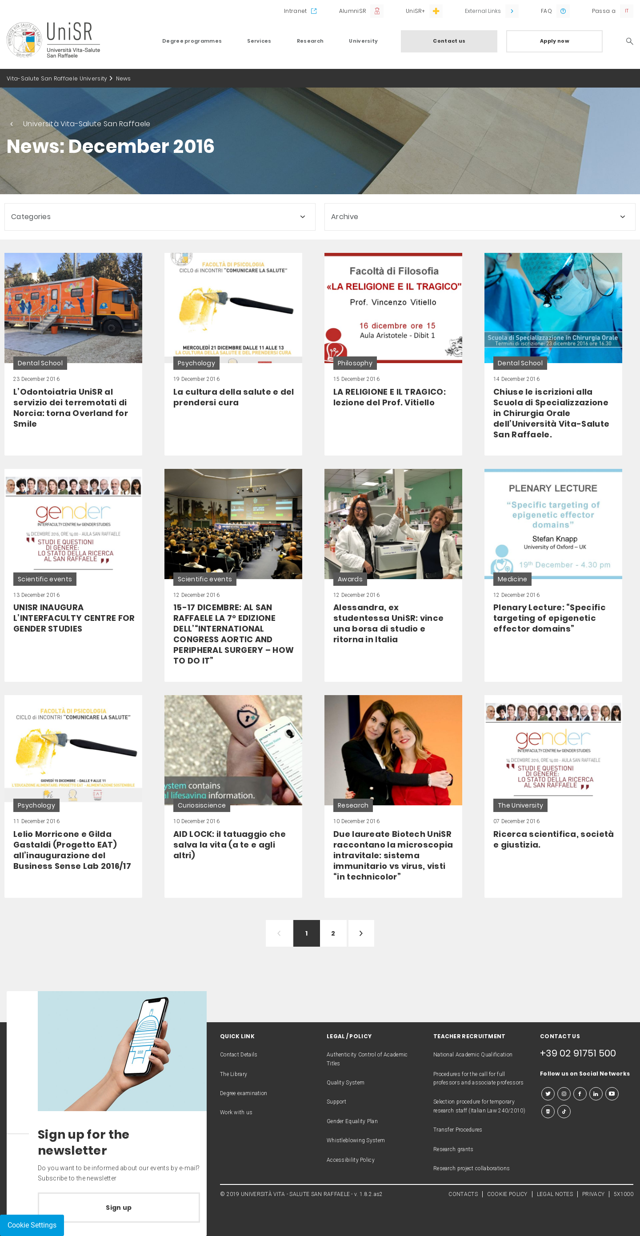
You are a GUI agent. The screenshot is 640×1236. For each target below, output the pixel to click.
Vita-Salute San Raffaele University (57, 78)
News (123, 78)
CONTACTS (462, 1194)
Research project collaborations (471, 1168)
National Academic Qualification (472, 1055)
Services (259, 40)
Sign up (119, 1207)
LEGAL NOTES (555, 1194)
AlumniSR (352, 11)
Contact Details (239, 1055)
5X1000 (623, 1194)
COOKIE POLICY (507, 1194)
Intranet (295, 11)
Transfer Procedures (458, 1130)
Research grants (453, 1149)
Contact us (449, 40)
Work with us (236, 1112)
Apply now (554, 40)
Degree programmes (192, 40)
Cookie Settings (32, 1225)
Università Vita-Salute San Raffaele (87, 124)
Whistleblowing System (356, 1140)
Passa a (604, 11)
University (363, 40)
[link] (73, 354)
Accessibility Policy (351, 1160)
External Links (483, 11)
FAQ (546, 11)
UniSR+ (415, 11)
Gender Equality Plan (352, 1121)
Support (336, 1102)
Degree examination (243, 1093)
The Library (233, 1074)
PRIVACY (593, 1194)
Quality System (345, 1083)
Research (310, 40)
